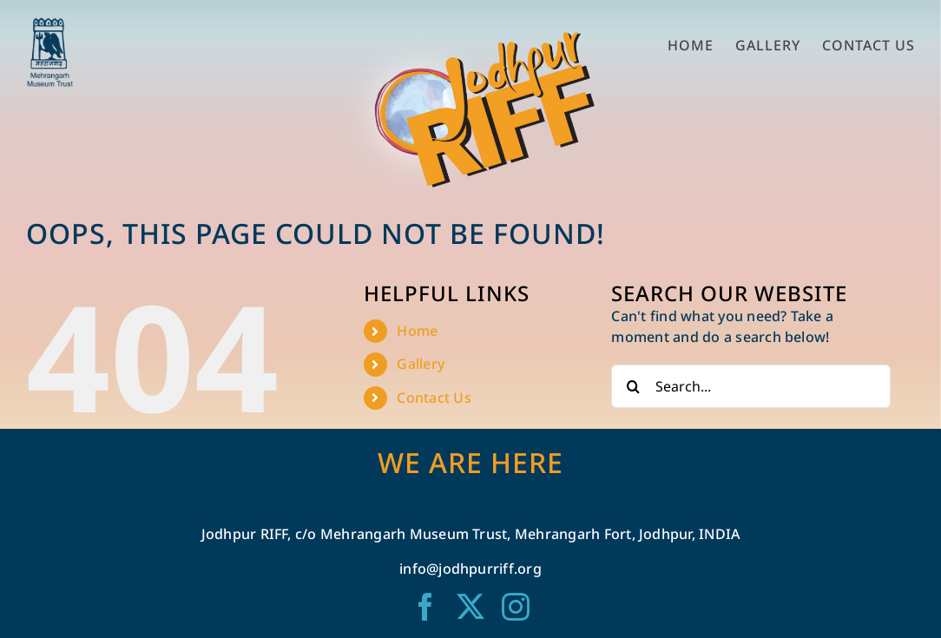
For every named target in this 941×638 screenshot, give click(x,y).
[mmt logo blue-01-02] (50, 24)
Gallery (420, 363)
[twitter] (470, 607)
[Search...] (750, 386)
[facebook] (425, 607)
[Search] (633, 386)
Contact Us (433, 397)
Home (417, 330)
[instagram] (516, 607)
